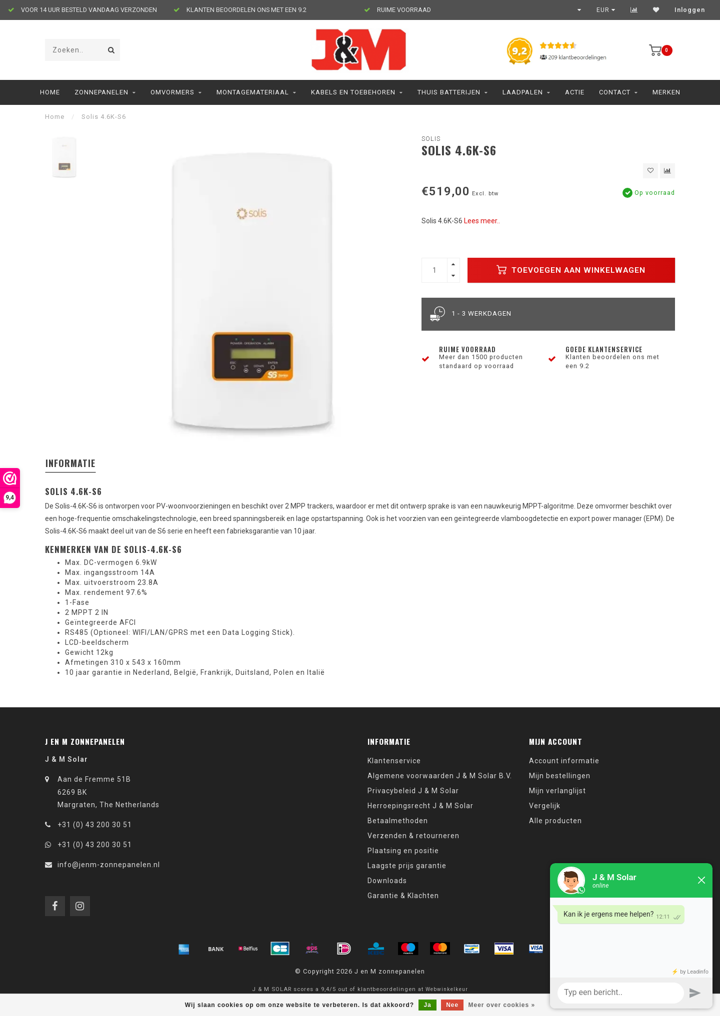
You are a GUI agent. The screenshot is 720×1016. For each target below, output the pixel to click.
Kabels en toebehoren (353, 92)
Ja (427, 1005)
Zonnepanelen (101, 92)
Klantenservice (394, 761)
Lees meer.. (482, 221)
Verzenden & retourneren (414, 836)
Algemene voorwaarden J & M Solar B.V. (440, 776)
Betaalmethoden (398, 821)
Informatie (71, 463)
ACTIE (574, 92)
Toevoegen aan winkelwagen (571, 270)
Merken (666, 92)
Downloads (387, 881)
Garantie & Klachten (403, 896)
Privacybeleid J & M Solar (413, 791)
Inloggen (689, 9)
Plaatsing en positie (403, 851)
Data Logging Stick (256, 632)
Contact (614, 92)
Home (50, 92)
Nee (452, 1005)
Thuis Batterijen (449, 92)
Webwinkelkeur (447, 989)
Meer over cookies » (502, 1005)
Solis (431, 138)
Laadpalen (522, 92)
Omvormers (172, 92)
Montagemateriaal (252, 92)
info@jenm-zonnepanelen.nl (109, 865)
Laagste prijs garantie (407, 866)
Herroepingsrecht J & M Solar (421, 806)
